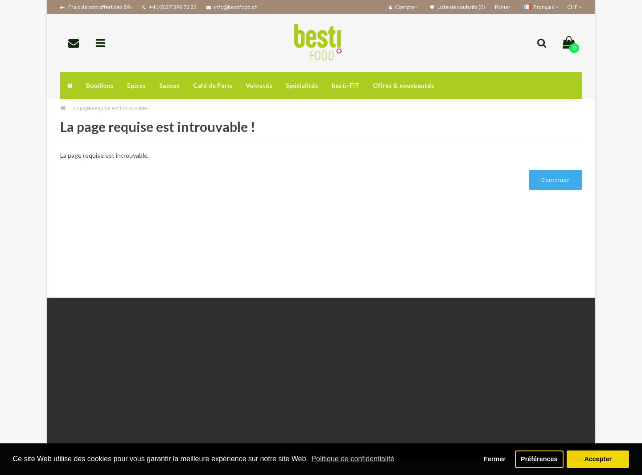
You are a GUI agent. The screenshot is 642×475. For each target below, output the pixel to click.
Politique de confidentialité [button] (352, 459)
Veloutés (259, 85)
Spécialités (302, 85)
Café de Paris (212, 85)
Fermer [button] (495, 459)
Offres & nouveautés (403, 85)
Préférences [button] (539, 459)
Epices (136, 85)
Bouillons (100, 85)
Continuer (555, 179)
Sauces (169, 85)
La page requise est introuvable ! (112, 108)
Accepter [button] (598, 459)
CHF (574, 7)
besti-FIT (345, 85)
